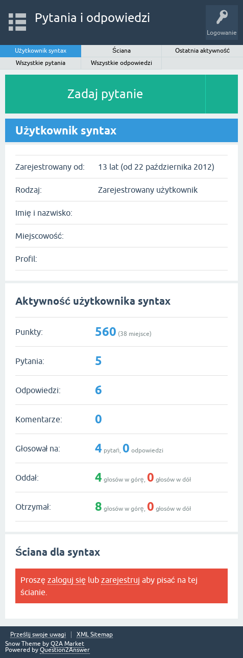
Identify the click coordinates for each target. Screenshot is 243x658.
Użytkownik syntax (40, 50)
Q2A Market (67, 643)
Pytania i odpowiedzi (92, 18)
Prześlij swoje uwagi (38, 634)
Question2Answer (65, 649)
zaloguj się (66, 579)
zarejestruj (120, 579)
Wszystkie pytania (40, 62)
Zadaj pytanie (105, 94)
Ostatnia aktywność (202, 50)
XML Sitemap (95, 634)
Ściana (121, 50)
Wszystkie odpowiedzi (121, 62)
